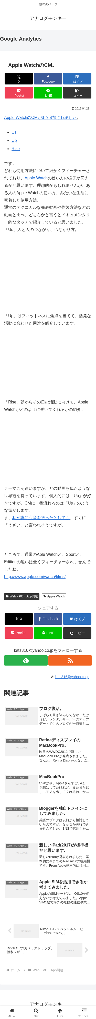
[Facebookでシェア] (48, 78)
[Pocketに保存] (19, 93)
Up (14, 140)
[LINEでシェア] (48, 93)
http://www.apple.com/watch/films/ (35, 576)
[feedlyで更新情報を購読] (26, 660)
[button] (77, 93)
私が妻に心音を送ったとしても (41, 517)
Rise (16, 148)
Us (14, 132)
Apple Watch (36, 178)
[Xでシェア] (19, 78)
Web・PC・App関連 (22, 596)
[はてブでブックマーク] (77, 78)
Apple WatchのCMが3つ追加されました (40, 117)
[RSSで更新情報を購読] (70, 660)
